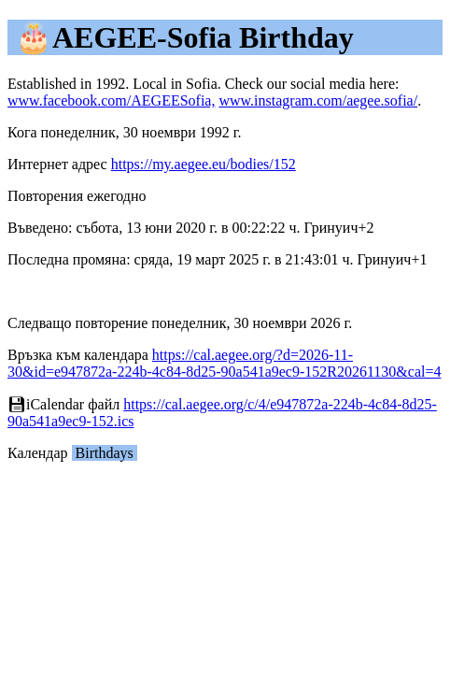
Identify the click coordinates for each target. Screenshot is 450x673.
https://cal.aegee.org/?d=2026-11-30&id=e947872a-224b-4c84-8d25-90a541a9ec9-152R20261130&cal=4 (224, 363)
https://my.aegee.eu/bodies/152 (203, 164)
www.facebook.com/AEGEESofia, (111, 100)
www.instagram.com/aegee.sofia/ (317, 100)
